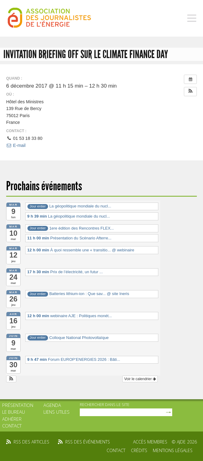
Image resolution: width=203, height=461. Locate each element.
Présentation (17, 405)
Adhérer (12, 419)
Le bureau (13, 412)
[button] (190, 91)
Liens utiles (56, 412)
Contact (12, 426)
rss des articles (31, 442)
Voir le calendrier (140, 379)
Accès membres (150, 442)
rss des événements (87, 442)
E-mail (16, 145)
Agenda (52, 405)
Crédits (139, 450)
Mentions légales (173, 450)
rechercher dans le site (104, 404)
